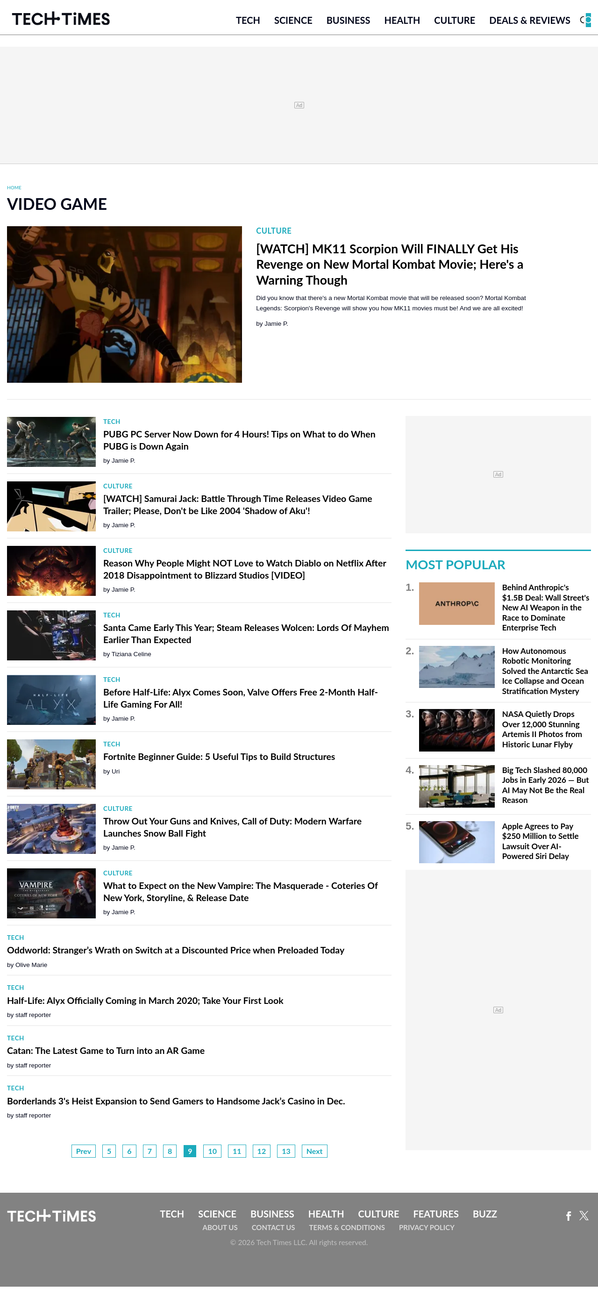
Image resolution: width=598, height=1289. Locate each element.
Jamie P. (276, 325)
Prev (83, 1152)
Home (14, 189)
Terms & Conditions (347, 1229)
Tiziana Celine (131, 656)
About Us (220, 1229)
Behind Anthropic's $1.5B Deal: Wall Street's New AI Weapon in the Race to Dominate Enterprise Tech (546, 610)
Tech (248, 22)
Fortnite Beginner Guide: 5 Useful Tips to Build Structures (219, 758)
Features (435, 1215)
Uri (116, 773)
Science (293, 22)
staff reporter (33, 1017)
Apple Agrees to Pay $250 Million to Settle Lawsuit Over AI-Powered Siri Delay (540, 843)
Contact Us (273, 1229)
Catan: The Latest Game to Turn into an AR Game (106, 1052)
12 (261, 1152)
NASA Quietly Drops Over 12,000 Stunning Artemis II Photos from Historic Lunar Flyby (542, 731)
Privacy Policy (427, 1229)
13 (286, 1152)
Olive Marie (31, 966)
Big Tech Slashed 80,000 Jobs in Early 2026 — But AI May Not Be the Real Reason (545, 787)
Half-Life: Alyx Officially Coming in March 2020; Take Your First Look (145, 1002)
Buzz (485, 1215)
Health (402, 22)
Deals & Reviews (529, 22)
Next (314, 1152)
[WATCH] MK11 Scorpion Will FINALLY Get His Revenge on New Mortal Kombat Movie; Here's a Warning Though (389, 266)
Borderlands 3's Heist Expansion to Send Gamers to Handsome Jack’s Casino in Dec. (176, 1102)
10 (212, 1152)
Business (348, 22)
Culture (454, 22)
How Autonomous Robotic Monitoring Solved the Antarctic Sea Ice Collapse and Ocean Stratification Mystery (545, 673)
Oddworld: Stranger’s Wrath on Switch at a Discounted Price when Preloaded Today (175, 952)
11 (237, 1152)
